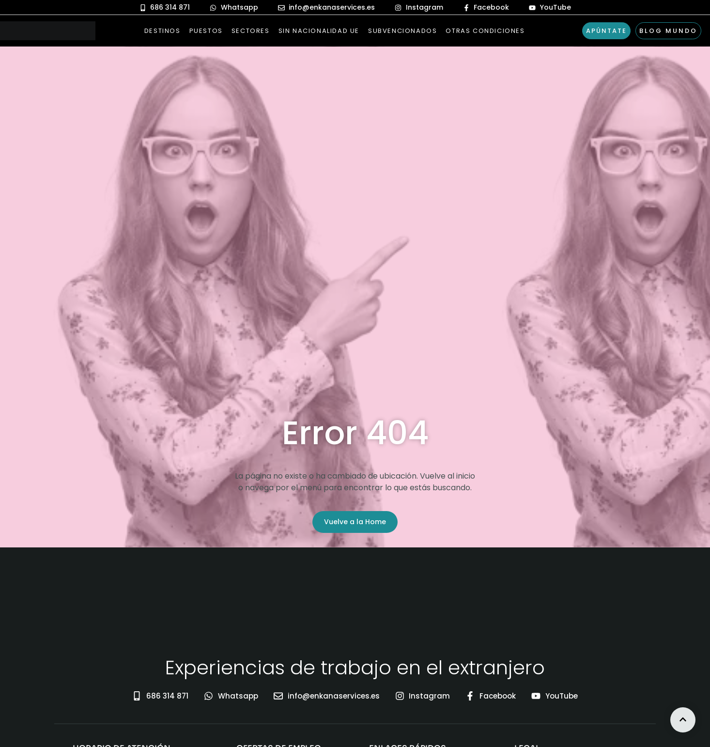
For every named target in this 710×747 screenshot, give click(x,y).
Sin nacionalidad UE (318, 30)
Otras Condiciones (485, 30)
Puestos (206, 30)
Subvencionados (402, 30)
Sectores (251, 30)
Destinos (162, 30)
